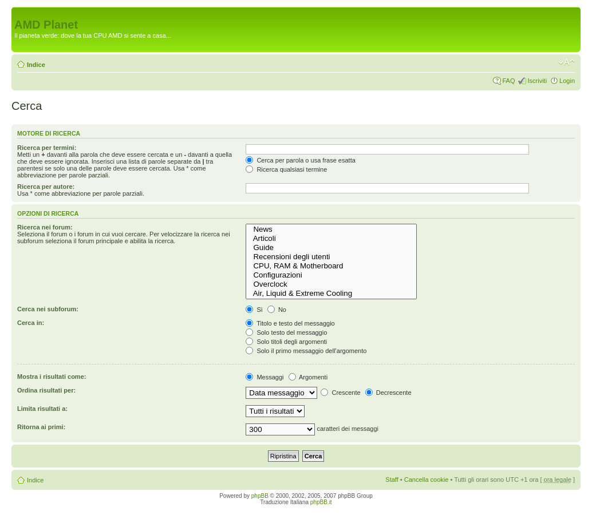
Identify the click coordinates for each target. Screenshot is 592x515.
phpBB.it (321, 502)
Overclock (331, 284)
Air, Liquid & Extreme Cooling (331, 293)
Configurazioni (331, 275)
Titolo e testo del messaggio (290, 323)
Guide (331, 247)
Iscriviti (537, 80)
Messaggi (264, 377)
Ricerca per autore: (45, 186)
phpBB (260, 496)
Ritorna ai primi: (41, 426)
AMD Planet (46, 24)
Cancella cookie (426, 479)
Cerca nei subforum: (47, 309)
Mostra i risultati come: (51, 376)
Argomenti (308, 377)
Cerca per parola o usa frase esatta (300, 160)
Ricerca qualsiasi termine (286, 169)
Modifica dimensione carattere (566, 62)
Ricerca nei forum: (45, 227)
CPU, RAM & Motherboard (331, 266)
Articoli (331, 238)
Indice (36, 64)
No (276, 309)
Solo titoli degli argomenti (286, 341)
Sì (254, 309)
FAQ (508, 80)
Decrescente (388, 392)
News (331, 229)
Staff (391, 479)
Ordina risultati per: (46, 390)
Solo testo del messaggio (286, 332)
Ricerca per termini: (46, 147)
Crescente (340, 392)
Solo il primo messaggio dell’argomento (306, 350)
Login (567, 80)
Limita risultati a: (42, 408)
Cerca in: (30, 322)
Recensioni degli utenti (331, 257)
